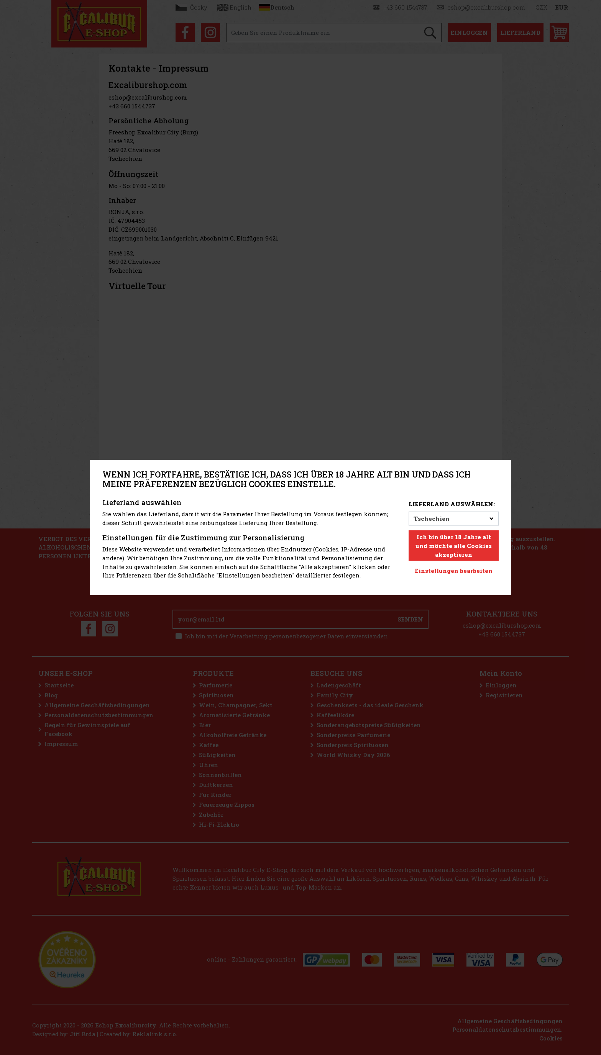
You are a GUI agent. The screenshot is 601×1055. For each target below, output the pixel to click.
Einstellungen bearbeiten (454, 570)
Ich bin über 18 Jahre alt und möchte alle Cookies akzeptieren (453, 545)
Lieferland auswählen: (452, 504)
